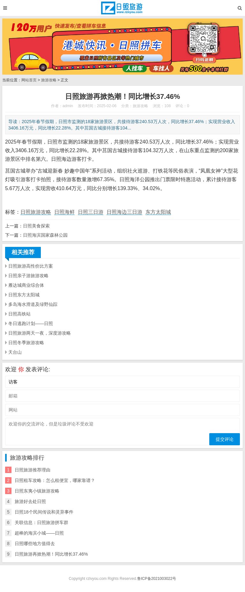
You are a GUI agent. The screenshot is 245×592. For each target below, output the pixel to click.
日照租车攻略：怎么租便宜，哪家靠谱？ (55, 480)
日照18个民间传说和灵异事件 (44, 511)
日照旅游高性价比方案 (30, 266)
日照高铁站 (19, 313)
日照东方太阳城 (24, 294)
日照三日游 (90, 212)
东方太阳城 (158, 212)
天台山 (15, 352)
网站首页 (29, 80)
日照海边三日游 (124, 212)
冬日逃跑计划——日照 (30, 323)
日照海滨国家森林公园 (45, 235)
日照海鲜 (64, 212)
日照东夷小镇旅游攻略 (37, 490)
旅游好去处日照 (30, 501)
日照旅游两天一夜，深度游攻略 (39, 333)
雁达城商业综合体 (26, 285)
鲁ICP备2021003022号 (156, 578)
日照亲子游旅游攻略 (28, 275)
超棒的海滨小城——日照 (39, 533)
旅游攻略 (48, 80)
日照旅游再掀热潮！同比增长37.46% (51, 554)
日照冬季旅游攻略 (26, 342)
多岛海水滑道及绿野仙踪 (32, 304)
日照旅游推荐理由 (32, 469)
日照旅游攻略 (35, 212)
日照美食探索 (36, 225)
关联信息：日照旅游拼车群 (41, 522)
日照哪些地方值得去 (35, 543)
